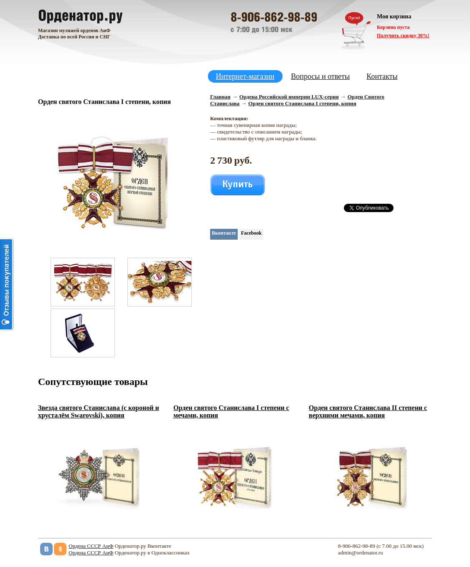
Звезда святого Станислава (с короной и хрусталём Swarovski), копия (98, 411)
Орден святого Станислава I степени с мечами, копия (231, 411)
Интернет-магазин (245, 76)
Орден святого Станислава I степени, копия (302, 103)
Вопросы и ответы (320, 76)
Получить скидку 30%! (403, 35)
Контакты (381, 76)
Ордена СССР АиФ (91, 546)
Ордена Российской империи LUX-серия (289, 97)
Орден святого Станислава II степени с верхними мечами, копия (368, 411)
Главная (220, 97)
